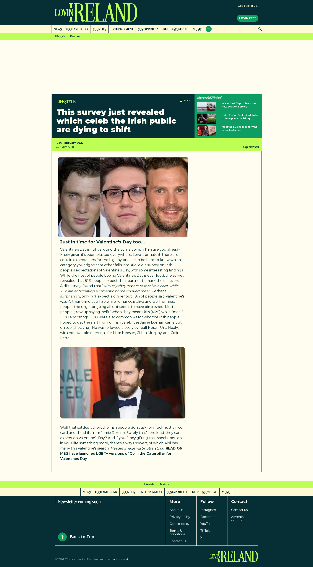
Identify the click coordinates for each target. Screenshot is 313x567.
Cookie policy (180, 524)
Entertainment (122, 28)
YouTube (207, 524)
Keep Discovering (175, 28)
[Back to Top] (62, 536)
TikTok (205, 530)
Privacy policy (180, 517)
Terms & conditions (177, 532)
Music (197, 28)
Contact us (178, 541)
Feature (75, 36)
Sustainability (148, 28)
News (58, 28)
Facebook (207, 517)
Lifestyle (60, 36)
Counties (99, 28)
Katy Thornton (251, 147)
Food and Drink (77, 28)
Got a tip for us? (248, 5)
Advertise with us (238, 518)
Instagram (208, 510)
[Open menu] (209, 29)
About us (176, 510)
